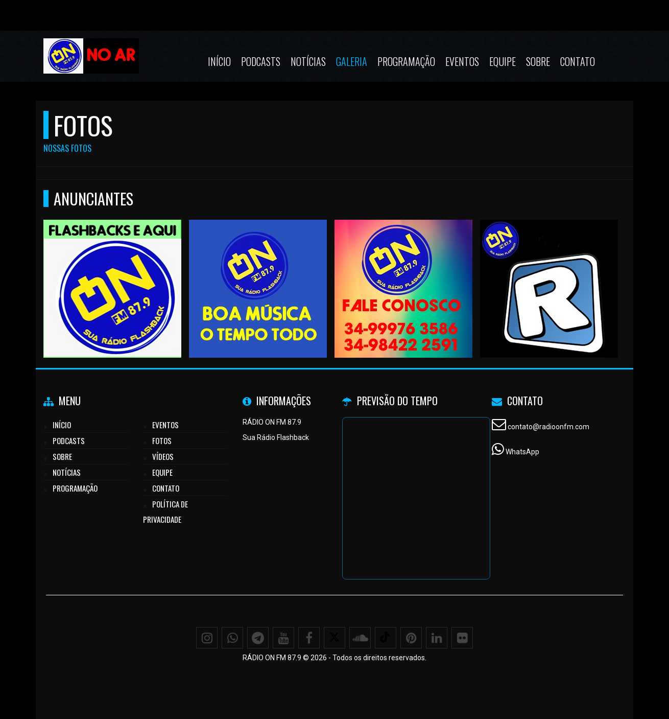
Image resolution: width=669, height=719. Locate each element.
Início (219, 61)
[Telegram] (258, 637)
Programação (406, 61)
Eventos (462, 61)
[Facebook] (309, 637)
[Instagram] (207, 637)
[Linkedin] (436, 637)
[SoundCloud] (360, 637)
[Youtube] (283, 637)
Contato (577, 61)
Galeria (351, 61)
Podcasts (260, 61)
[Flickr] (462, 637)
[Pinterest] (411, 637)
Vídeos (163, 456)
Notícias (308, 61)
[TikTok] (385, 637)
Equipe (502, 61)
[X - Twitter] (334, 637)
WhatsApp (522, 452)
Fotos (162, 440)
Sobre (538, 61)
